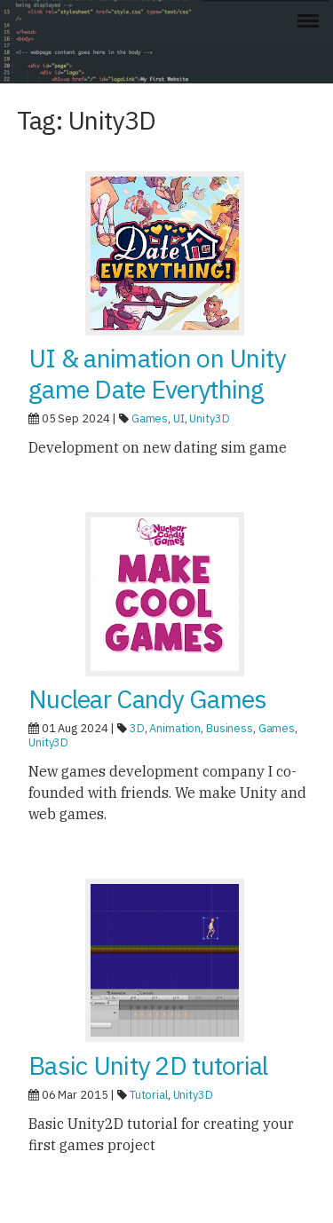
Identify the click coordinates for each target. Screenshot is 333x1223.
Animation (175, 728)
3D (137, 728)
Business (229, 728)
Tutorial (149, 1094)
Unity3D (209, 418)
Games (149, 418)
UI (179, 418)
